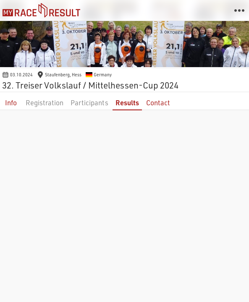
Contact (158, 102)
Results (127, 102)
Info (11, 102)
